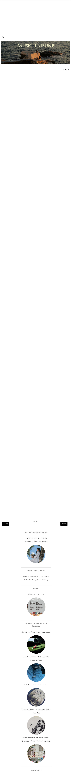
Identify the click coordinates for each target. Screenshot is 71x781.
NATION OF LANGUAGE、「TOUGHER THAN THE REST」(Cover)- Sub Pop (36, 578)
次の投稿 (6, 524)
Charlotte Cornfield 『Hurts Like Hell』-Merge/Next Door (36, 658)
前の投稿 (64, 524)
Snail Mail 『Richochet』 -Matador (36, 685)
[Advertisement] (35, 16)
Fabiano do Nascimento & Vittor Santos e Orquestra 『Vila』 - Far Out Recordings (36, 739)
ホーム (35, 521)
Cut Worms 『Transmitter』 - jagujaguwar (36, 632)
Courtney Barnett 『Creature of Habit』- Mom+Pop (36, 711)
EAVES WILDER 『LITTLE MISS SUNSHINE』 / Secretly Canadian (36, 539)
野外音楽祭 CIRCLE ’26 (36, 594)
